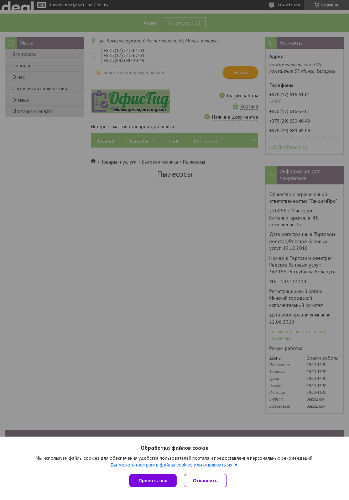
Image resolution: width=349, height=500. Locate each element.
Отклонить (205, 480)
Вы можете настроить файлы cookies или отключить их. (172, 465)
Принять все (153, 480)
